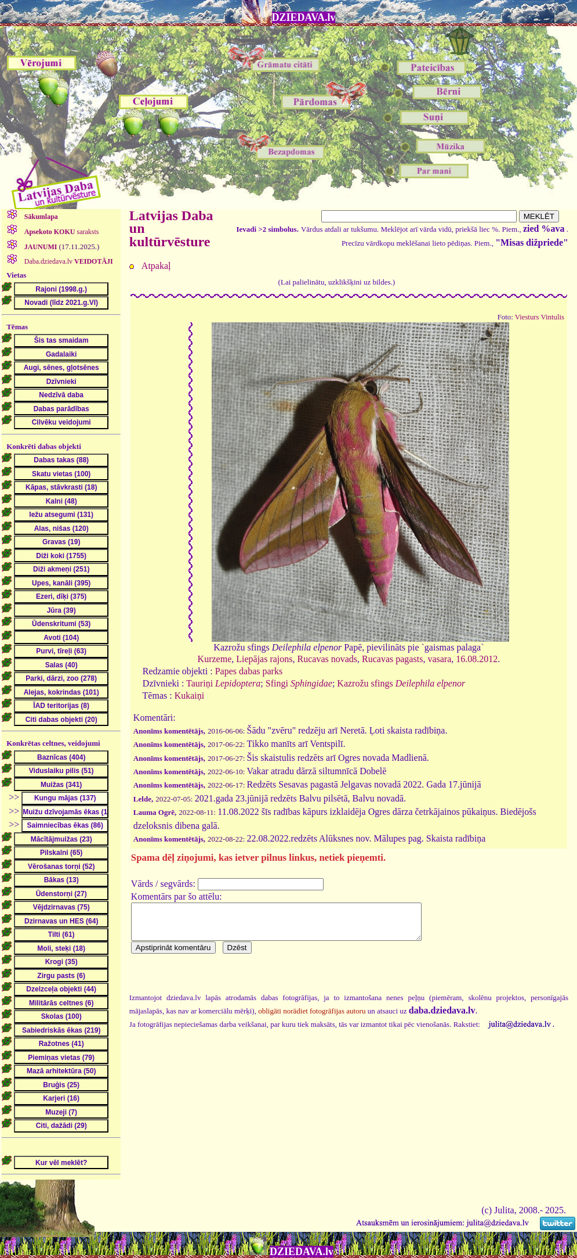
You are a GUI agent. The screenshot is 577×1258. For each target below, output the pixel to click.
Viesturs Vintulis (539, 317)
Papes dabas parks (248, 671)
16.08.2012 (477, 659)
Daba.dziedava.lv (68, 261)
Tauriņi (223, 683)
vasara (439, 659)
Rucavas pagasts (392, 659)
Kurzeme (215, 659)
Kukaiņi (190, 695)
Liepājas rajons (264, 659)
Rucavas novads (327, 659)
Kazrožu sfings (401, 683)
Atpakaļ (156, 266)
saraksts (61, 232)
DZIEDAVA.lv (304, 17)
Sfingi (299, 683)
